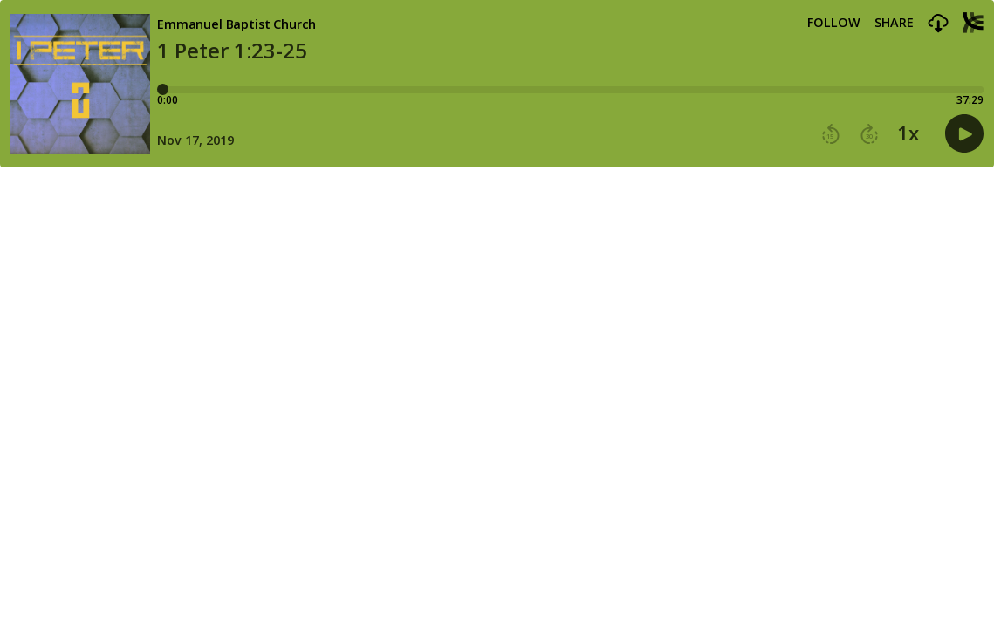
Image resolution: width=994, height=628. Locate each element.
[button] (938, 24)
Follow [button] (833, 23)
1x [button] (908, 133)
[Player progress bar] (570, 89)
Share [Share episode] (894, 23)
